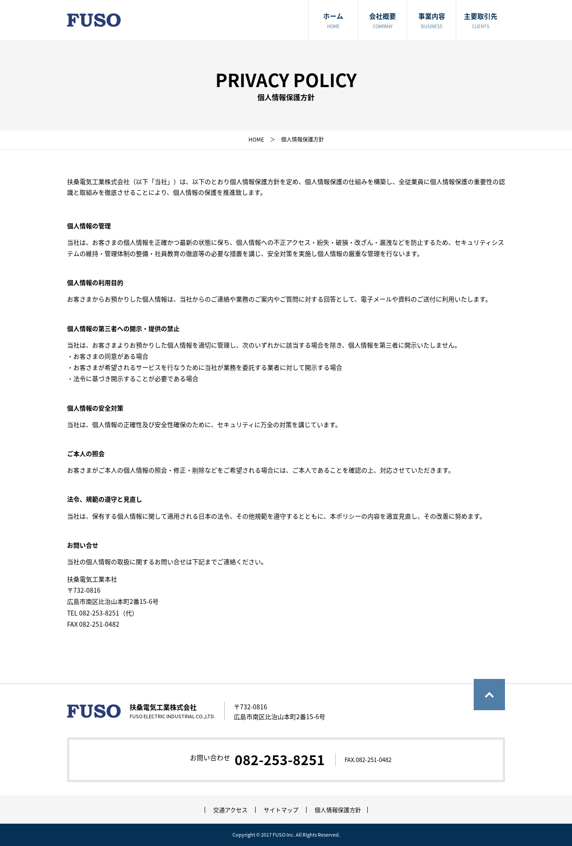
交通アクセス (230, 809)
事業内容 (431, 20)
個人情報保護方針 (338, 809)
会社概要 (382, 20)
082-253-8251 (280, 760)
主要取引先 (480, 20)
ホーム (333, 20)
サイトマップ (281, 809)
